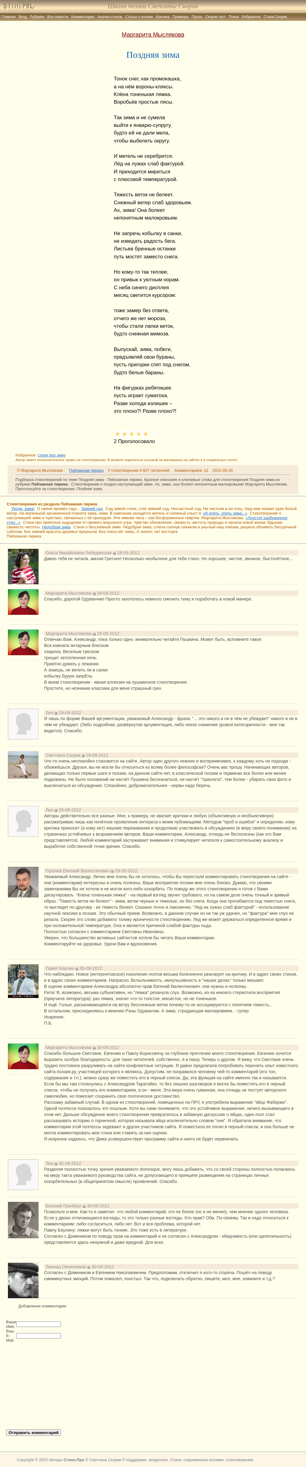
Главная (9, 17)
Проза (197, 17)
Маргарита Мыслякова (153, 34)
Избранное (251, 17)
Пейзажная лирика (86, 470)
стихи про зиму (51, 455)
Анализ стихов (109, 17)
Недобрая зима (56, 527)
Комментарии (83, 17)
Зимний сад (92, 508)
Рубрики (37, 17)
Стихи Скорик (275, 17)
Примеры (180, 17)
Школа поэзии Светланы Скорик (153, 6)
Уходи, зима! (23, 508)
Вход (23, 17)
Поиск (234, 17)
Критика (163, 17)
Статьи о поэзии (139, 17)
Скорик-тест (215, 17)
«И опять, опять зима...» (225, 513)
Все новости (57, 17)
